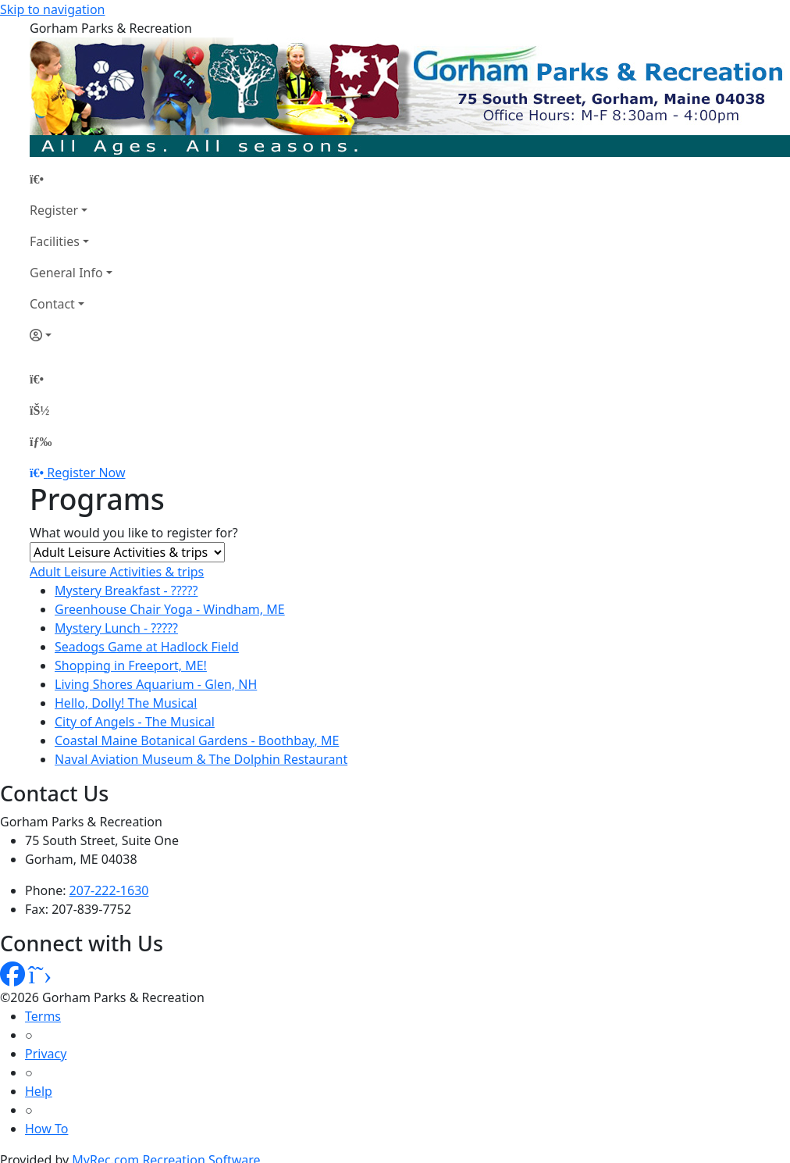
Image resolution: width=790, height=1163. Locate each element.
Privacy (45, 1053)
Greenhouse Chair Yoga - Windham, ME (170, 609)
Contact (52, 303)
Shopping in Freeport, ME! (131, 665)
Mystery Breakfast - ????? (126, 590)
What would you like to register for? (134, 532)
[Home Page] (71, 178)
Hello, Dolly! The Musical (126, 703)
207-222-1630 (109, 890)
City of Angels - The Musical (135, 721)
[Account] (71, 335)
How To (46, 1128)
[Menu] (41, 441)
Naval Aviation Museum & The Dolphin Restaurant (201, 759)
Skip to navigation (52, 9)
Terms (43, 1016)
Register (54, 210)
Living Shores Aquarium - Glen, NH (156, 684)
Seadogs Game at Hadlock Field (147, 646)
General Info (66, 272)
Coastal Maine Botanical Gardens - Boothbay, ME (197, 740)
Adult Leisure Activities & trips (117, 571)
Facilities (55, 241)
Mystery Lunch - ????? (116, 628)
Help (38, 1091)
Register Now (86, 472)
